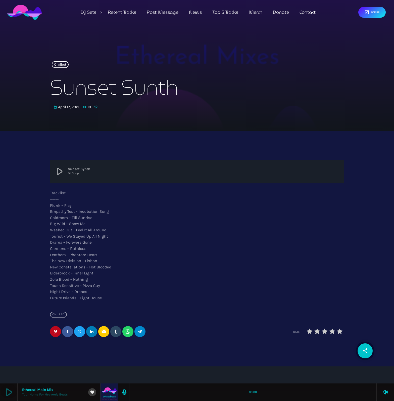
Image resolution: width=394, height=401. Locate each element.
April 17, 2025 (67, 107)
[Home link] (24, 12)
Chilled (60, 64)
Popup (372, 12)
